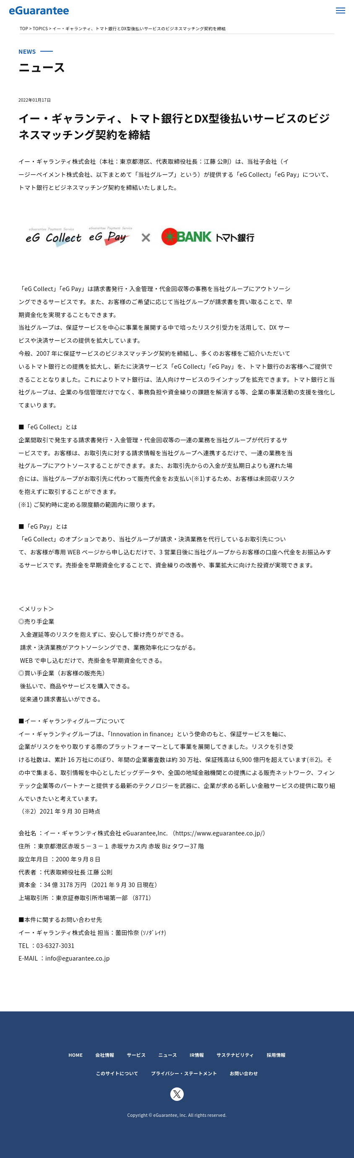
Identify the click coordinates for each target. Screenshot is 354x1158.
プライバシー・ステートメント (184, 1073)
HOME (75, 1054)
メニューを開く (341, 10)
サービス (136, 1054)
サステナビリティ (235, 1054)
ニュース (167, 1054)
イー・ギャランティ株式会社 (58, 10)
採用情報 (276, 1054)
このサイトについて (117, 1073)
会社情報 (104, 1054)
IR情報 (197, 1054)
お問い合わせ (244, 1073)
